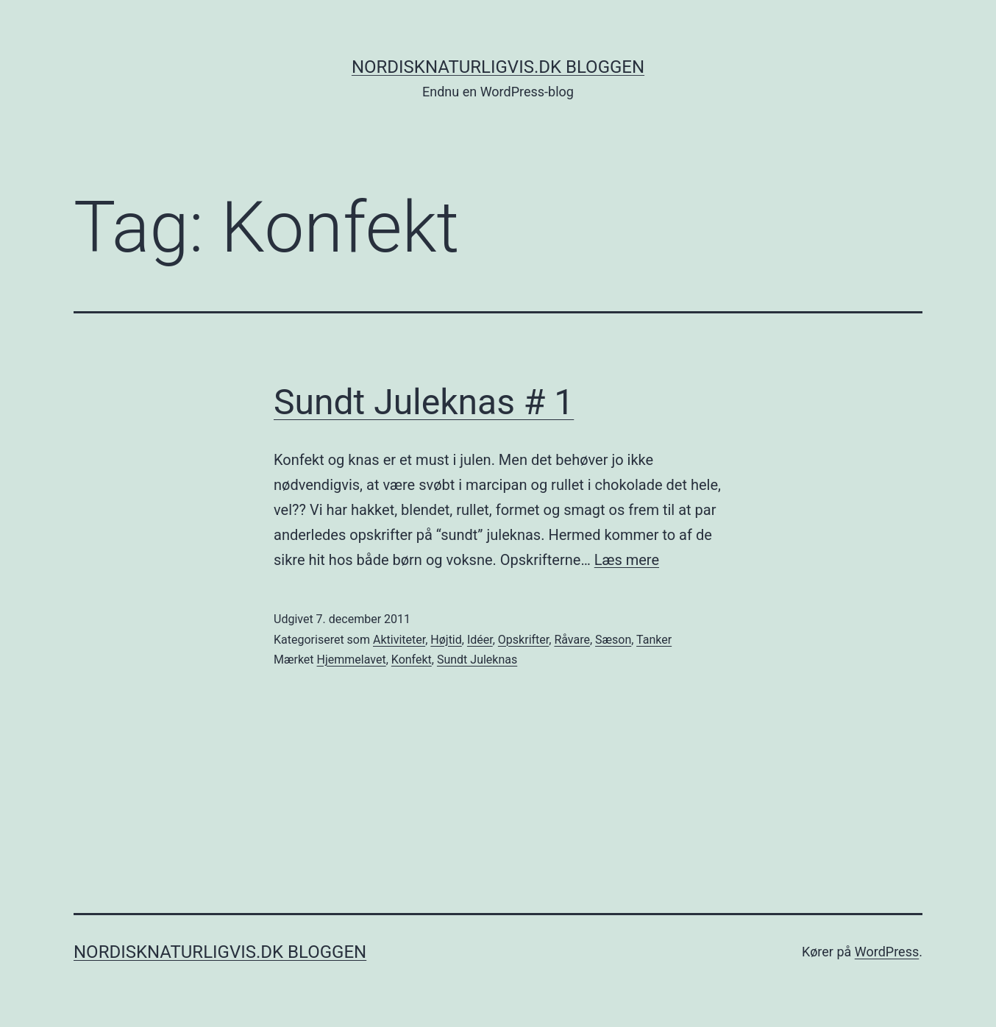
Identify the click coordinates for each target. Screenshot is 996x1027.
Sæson (613, 640)
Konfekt (411, 660)
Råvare (572, 640)
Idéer (480, 640)
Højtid (445, 640)
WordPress (887, 951)
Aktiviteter (399, 640)
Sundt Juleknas (477, 660)
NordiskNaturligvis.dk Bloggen (498, 67)
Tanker (654, 640)
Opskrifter (523, 640)
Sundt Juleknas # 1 (424, 402)
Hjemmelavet (351, 660)
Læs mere (626, 560)
